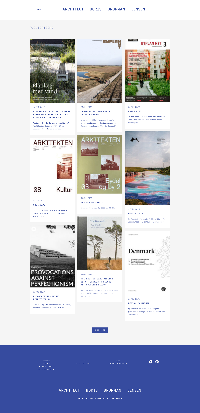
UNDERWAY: (39, 205)
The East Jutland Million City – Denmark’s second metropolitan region (97, 282)
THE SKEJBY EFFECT (92, 202)
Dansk (38, 9)
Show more (100, 330)
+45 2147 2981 (83, 364)
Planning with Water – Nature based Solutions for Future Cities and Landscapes (51, 115)
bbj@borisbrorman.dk (118, 364)
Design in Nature (138, 303)
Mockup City (135, 214)
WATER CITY (134, 111)
